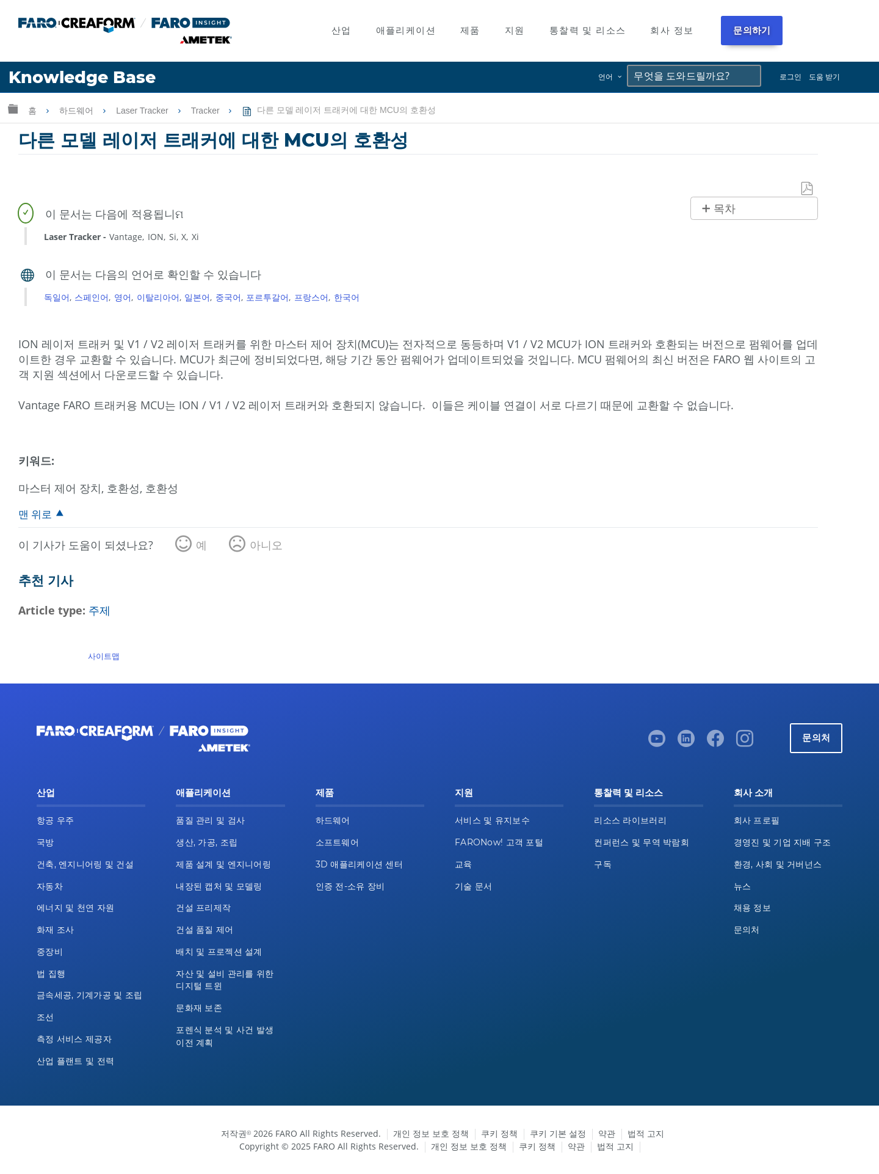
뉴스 (742, 886)
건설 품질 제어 (204, 929)
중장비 (50, 951)
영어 (122, 297)
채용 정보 (752, 907)
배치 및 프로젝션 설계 (219, 951)
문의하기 (751, 30)
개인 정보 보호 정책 (431, 1133)
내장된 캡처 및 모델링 (219, 886)
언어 (605, 76)
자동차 (50, 886)
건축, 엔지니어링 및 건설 (85, 864)
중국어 (228, 297)
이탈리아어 (158, 297)
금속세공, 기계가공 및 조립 (89, 995)
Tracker (206, 110)
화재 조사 (55, 929)
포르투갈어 (267, 297)
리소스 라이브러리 (630, 820)
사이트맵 (104, 656)
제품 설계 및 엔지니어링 (223, 864)
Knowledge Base (82, 77)
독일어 (57, 297)
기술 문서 (473, 886)
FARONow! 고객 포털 (499, 842)
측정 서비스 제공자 (74, 1039)
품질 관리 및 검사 (210, 820)
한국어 (347, 297)
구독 (603, 864)
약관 (606, 1133)
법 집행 (51, 973)
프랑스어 (311, 297)
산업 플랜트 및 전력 (75, 1061)
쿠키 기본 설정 (558, 1133)
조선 (45, 1017)
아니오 (266, 545)
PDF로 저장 (807, 189)
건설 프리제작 (203, 907)
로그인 (790, 76)
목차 (725, 209)
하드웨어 (77, 110)
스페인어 (91, 297)
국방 (45, 842)
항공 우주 (55, 820)
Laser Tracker (143, 110)
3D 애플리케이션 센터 (359, 864)
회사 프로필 (757, 820)
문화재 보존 (199, 1007)
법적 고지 (646, 1133)
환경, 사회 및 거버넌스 (778, 864)
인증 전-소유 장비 (350, 886)
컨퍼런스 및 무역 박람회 (641, 842)
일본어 (197, 297)
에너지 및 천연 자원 (75, 907)
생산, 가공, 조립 (206, 842)
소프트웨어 (337, 842)
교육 (463, 864)
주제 (99, 610)
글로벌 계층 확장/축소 (13, 108)
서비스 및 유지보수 (492, 820)
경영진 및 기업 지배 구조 (782, 842)
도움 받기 (824, 76)
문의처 (816, 737)
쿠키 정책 (499, 1133)
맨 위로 (35, 514)
